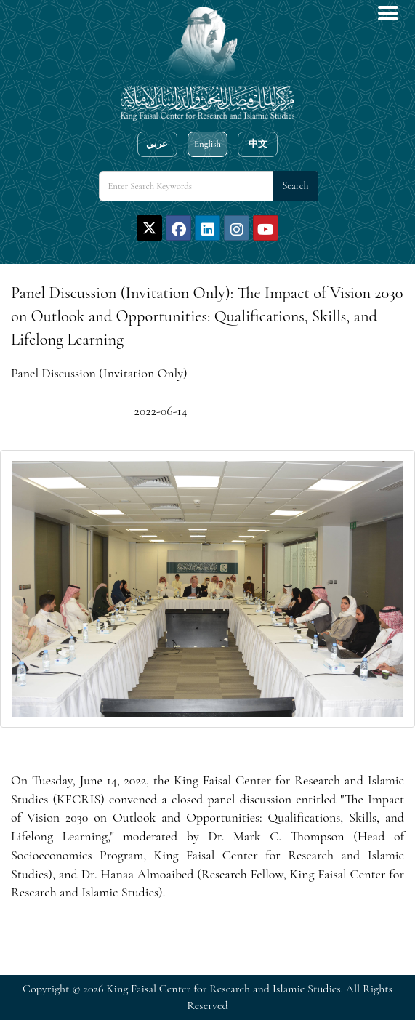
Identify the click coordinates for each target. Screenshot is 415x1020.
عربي (157, 144)
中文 (258, 144)
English (207, 144)
